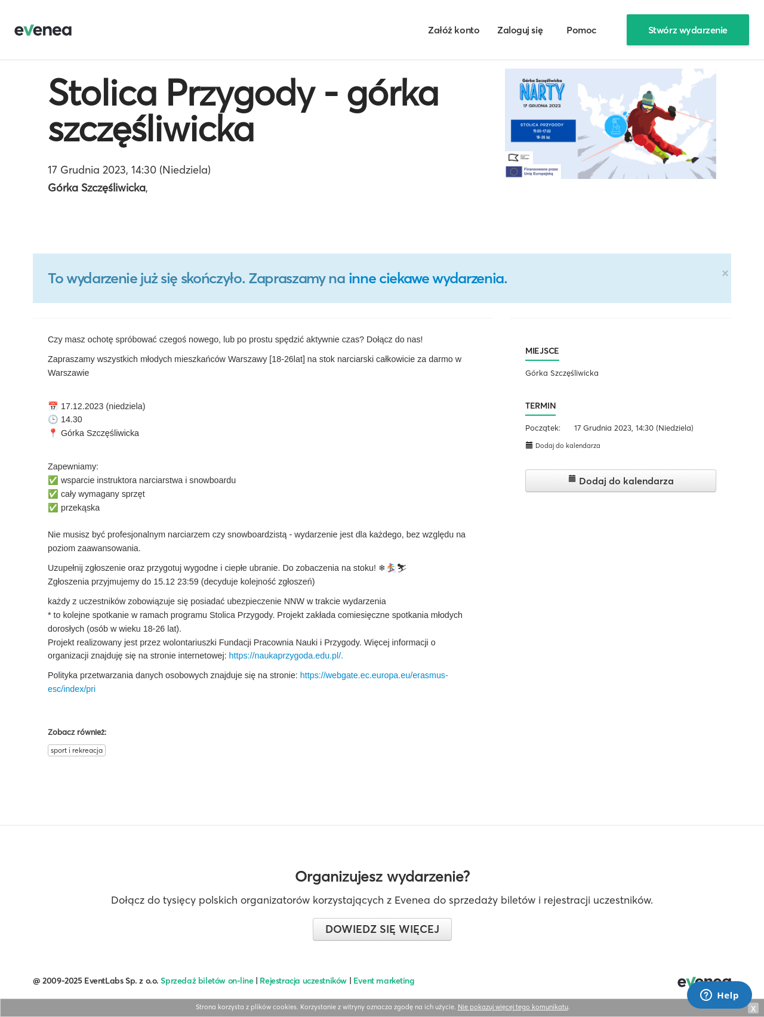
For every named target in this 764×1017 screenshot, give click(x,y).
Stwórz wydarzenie (688, 30)
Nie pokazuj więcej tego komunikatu (513, 1007)
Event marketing (384, 980)
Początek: (542, 427)
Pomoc (581, 30)
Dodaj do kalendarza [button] (562, 445)
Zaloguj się (520, 30)
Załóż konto (453, 30)
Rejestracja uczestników (303, 980)
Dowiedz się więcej (382, 929)
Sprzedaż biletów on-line (207, 980)
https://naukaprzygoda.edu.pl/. (286, 655)
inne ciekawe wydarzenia (426, 278)
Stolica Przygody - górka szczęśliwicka (243, 110)
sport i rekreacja (77, 750)
